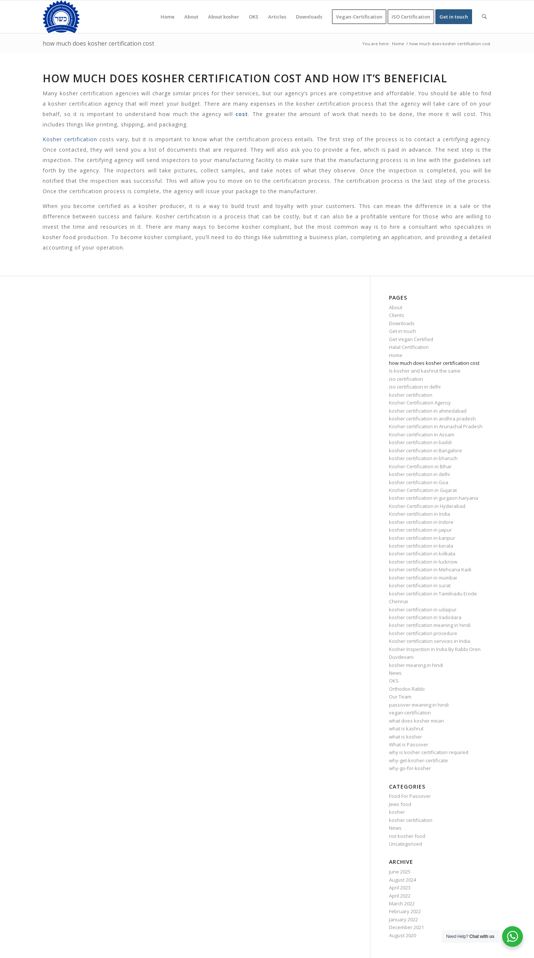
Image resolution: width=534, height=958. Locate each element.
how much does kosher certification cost (98, 43)
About (395, 307)
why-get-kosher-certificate (418, 760)
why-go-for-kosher (410, 768)
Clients (396, 315)
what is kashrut (406, 728)
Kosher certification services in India (429, 641)
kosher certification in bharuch (423, 458)
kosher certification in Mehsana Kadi (430, 569)
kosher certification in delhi (419, 474)
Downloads (402, 323)
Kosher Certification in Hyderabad (427, 506)
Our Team (400, 696)
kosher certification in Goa (418, 482)
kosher (397, 812)
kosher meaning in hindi (416, 665)
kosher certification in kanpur (422, 538)
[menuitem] (167, 16)
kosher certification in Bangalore (425, 450)
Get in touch (402, 331)
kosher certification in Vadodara (425, 617)
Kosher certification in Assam (421, 434)
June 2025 (400, 871)
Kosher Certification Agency (420, 402)
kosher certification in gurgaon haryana (433, 498)
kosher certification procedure (423, 633)
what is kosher (405, 736)
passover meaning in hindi (419, 704)
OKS (394, 680)
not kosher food (407, 836)
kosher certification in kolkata (422, 553)
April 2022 (400, 895)
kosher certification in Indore (421, 522)
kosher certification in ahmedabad (428, 410)
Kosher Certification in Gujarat (423, 490)
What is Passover (408, 744)
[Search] (484, 16)
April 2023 (400, 887)
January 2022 (403, 919)
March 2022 (402, 903)
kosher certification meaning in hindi (430, 625)
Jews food (400, 804)
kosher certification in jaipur (420, 529)
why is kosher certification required (428, 752)
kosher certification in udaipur (422, 609)
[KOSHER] (61, 16)
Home (395, 355)
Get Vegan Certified (411, 339)
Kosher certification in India (419, 514)
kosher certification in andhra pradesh (432, 418)
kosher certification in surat (420, 585)
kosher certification (410, 395)
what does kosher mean (416, 720)
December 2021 (406, 927)
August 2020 (402, 935)
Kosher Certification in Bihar (420, 466)
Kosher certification (70, 139)
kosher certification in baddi (420, 442)
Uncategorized (405, 843)
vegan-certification (410, 712)
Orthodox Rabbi (407, 689)
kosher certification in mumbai (423, 577)
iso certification (406, 379)
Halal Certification (409, 347)
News (395, 673)
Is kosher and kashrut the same (425, 370)
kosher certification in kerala (421, 545)
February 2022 (405, 911)
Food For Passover (410, 796)
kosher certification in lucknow (423, 561)
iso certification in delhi (415, 386)
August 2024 (402, 879)
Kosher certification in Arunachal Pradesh (435, 426)
